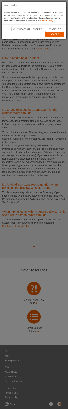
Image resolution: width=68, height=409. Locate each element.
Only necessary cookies (27, 29)
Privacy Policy (47, 21)
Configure (54, 29)
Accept (55, 34)
